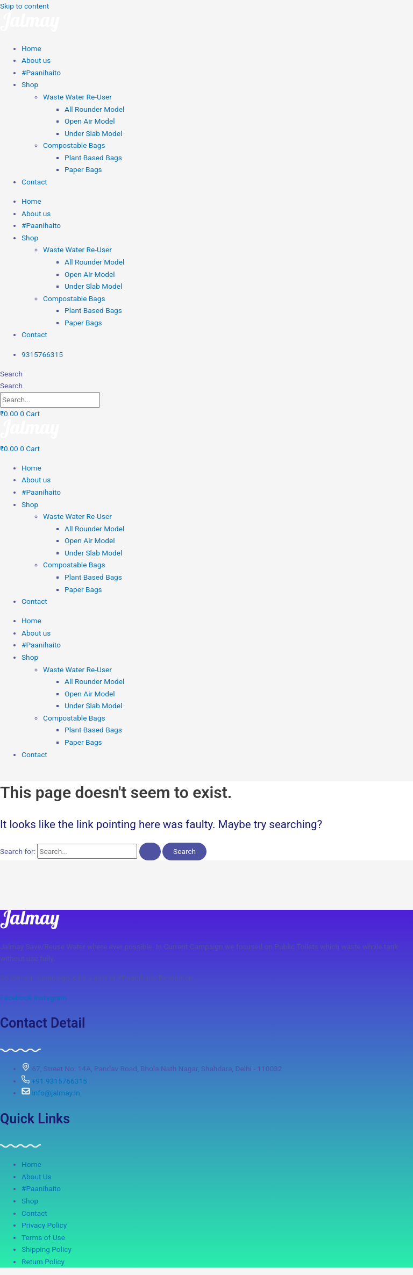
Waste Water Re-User (77, 96)
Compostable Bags (74, 145)
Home (31, 48)
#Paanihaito (41, 72)
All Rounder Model (94, 109)
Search (11, 373)
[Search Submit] (150, 852)
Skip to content (24, 6)
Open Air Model (90, 121)
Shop (30, 84)
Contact (34, 181)
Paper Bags (83, 169)
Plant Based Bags (93, 157)
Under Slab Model (93, 133)
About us (36, 60)
